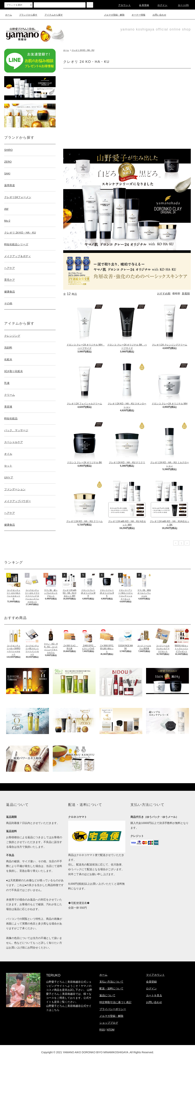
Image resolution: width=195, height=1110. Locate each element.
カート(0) (181, 5)
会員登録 (141, 5)
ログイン (160, 5)
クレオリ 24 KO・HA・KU (83, 50)
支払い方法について (111, 981)
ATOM (110, 1029)
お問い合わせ (157, 15)
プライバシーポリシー (112, 1009)
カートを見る (154, 995)
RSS (102, 1029)
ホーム (8, 15)
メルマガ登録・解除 (112, 15)
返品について (107, 995)
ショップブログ (108, 1022)
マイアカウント (155, 974)
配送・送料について (111, 988)
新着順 (186, 293)
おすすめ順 (163, 293)
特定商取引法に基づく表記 (115, 1002)
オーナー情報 (136, 15)
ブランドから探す (25, 15)
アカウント (122, 5)
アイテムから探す (51, 15)
